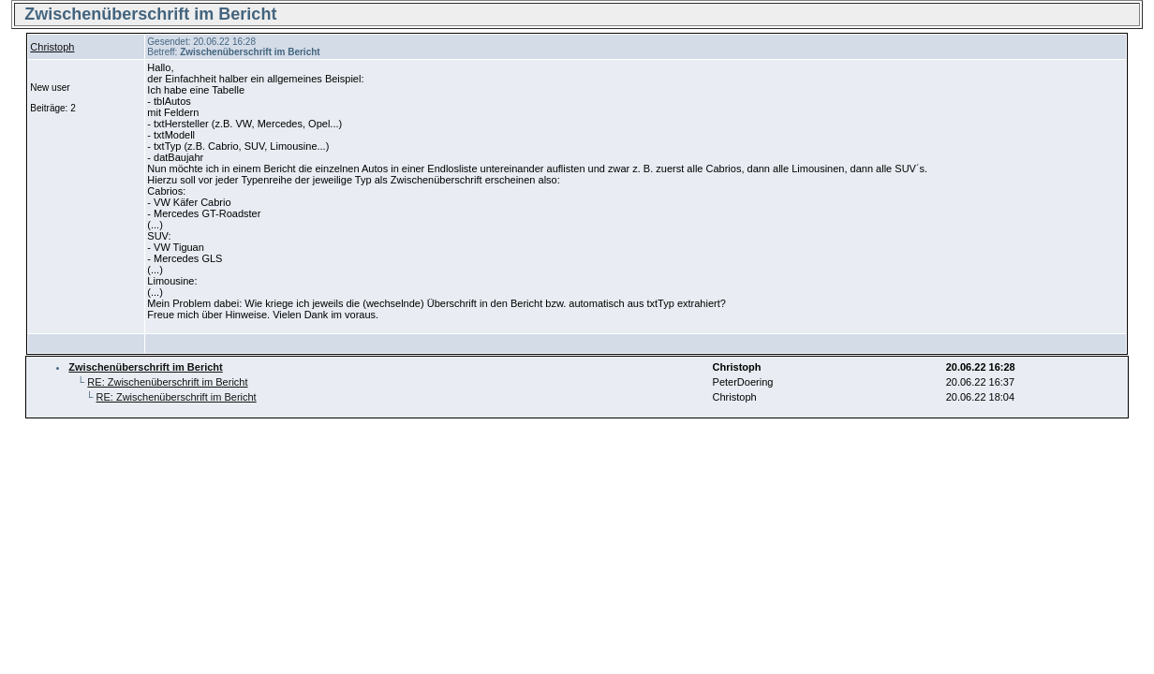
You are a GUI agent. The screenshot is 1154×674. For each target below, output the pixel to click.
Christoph (52, 46)
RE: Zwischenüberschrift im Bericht (167, 382)
